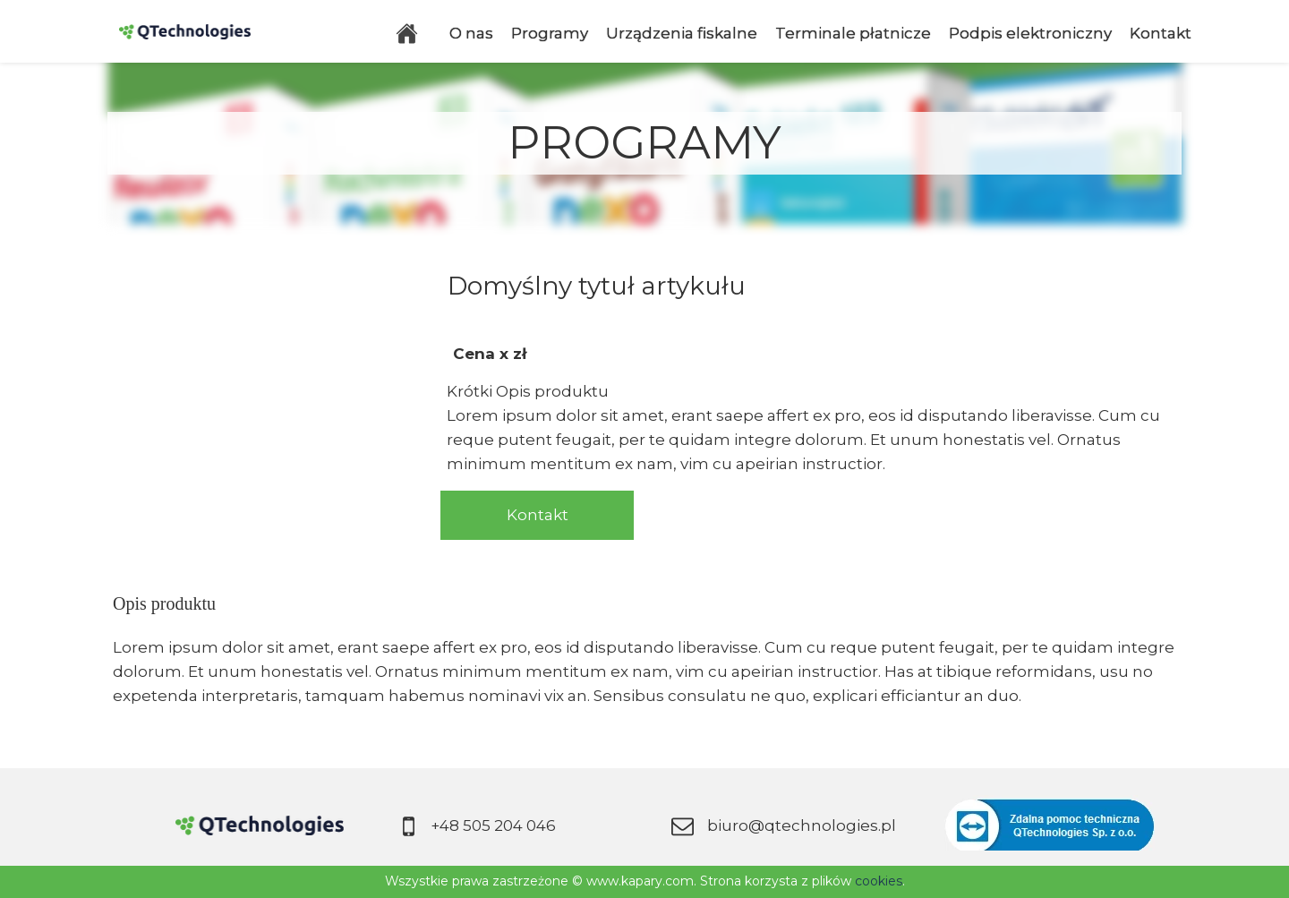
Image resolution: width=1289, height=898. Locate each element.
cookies (878, 881)
